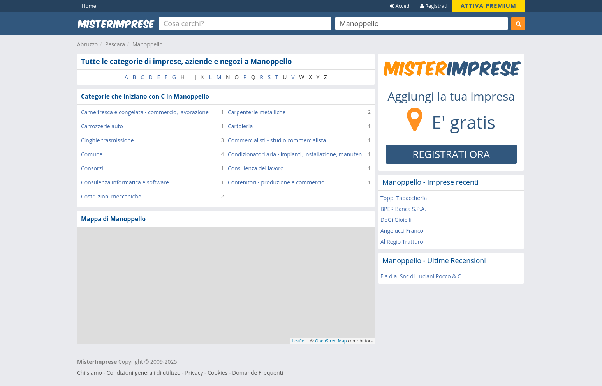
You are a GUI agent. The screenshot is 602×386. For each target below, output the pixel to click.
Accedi (400, 5)
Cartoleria (240, 126)
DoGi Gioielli (396, 219)
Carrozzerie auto (102, 126)
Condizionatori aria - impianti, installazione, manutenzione (298, 154)
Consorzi (92, 168)
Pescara (115, 44)
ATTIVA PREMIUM (488, 5)
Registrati (433, 5)
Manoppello (147, 44)
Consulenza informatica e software (125, 182)
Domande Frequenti (257, 372)
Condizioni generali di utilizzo (144, 372)
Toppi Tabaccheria (403, 198)
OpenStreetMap (331, 341)
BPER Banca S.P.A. (403, 208)
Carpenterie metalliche (256, 112)
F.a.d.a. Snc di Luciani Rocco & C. (421, 276)
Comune (91, 154)
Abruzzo (87, 44)
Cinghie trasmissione (107, 140)
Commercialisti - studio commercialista (277, 140)
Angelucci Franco (401, 230)
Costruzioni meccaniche (111, 196)
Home (89, 5)
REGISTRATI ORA (451, 154)
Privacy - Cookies (206, 372)
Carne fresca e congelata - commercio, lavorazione (145, 112)
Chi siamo (89, 372)
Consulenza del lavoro (256, 168)
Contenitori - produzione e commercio (276, 182)
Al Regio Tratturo (401, 241)
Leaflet (299, 341)
